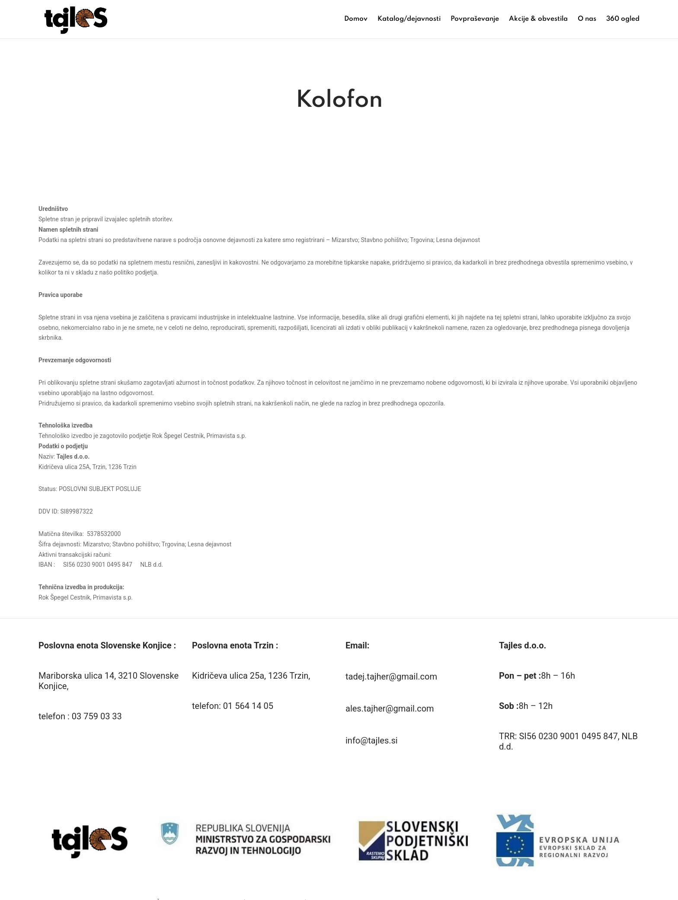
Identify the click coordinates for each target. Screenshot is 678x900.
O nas (587, 19)
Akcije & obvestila (538, 19)
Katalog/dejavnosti (409, 19)
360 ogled (623, 19)
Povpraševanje (475, 19)
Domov (356, 19)
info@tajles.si (371, 745)
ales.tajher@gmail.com (389, 713)
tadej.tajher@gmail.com (391, 681)
